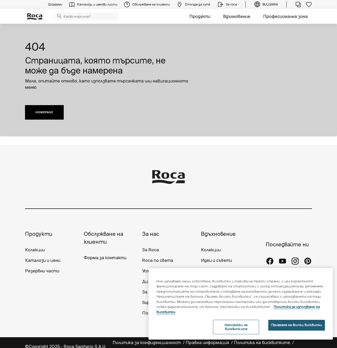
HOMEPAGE (44, 112)
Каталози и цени (42, 260)
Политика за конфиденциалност (147, 342)
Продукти (199, 16)
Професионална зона (285, 16)
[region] (240, 304)
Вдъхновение (236, 16)
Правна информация (208, 342)
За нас (150, 234)
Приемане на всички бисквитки (296, 325)
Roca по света (157, 260)
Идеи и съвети (216, 260)
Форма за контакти (105, 257)
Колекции (35, 249)
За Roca (150, 249)
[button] (59, 16)
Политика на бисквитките (262, 342)
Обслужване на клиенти (103, 238)
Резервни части (42, 270)
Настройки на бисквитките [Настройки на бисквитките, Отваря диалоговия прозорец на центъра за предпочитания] (236, 326)
